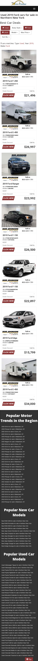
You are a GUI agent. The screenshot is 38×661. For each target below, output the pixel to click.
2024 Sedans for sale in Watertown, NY (13, 456)
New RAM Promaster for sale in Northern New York (16, 523)
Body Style (17, 28)
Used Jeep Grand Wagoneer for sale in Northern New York (19, 618)
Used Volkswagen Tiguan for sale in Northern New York (18, 565)
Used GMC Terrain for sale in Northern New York (16, 630)
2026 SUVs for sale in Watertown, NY (12, 426)
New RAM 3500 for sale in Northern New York (15, 528)
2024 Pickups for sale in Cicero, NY (12, 449)
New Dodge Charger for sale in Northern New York (16, 543)
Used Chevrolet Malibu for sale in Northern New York (17, 650)
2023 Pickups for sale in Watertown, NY (13, 466)
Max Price (25, 32)
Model (14, 32)
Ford (28, 28)
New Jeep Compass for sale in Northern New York (16, 533)
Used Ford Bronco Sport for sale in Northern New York (17, 638)
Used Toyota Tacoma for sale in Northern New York (16, 575)
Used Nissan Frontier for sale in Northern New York (16, 592)
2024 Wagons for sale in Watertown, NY (13, 454)
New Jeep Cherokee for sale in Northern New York (16, 538)
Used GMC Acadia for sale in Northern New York (16, 633)
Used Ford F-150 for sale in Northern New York (15, 635)
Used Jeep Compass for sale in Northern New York (16, 620)
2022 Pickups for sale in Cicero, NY (12, 477)
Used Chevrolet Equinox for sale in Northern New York (17, 648)
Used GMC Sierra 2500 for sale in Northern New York (17, 628)
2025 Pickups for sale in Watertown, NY (13, 436)
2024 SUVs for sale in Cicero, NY (11, 444)
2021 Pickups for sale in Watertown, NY (13, 489)
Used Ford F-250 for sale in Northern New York (15, 643)
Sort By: (5, 37)
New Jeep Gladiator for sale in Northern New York (16, 541)
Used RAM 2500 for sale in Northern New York (15, 587)
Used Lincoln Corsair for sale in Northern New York (16, 602)
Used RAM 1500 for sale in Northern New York (15, 585)
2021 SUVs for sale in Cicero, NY (11, 484)
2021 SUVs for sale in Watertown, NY (12, 487)
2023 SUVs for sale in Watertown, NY (12, 461)
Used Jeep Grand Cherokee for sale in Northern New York (18, 613)
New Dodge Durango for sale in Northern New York (16, 546)
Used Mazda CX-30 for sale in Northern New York (16, 600)
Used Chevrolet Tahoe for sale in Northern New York (17, 653)
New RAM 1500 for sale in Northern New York (15, 521)
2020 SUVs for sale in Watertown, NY (12, 494)
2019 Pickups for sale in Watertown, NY (13, 502)
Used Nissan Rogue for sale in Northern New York (16, 590)
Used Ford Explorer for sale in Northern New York (16, 640)
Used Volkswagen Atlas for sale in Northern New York (17, 567)
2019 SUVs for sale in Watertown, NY (12, 499)
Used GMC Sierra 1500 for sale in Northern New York (17, 625)
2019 (5, 32)
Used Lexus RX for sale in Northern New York (15, 605)
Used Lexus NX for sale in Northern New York (15, 608)
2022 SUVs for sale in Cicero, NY (11, 472)
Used (5, 28)
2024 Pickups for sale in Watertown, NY (13, 451)
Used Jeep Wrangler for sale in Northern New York (16, 615)
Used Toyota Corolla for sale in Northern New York (16, 577)
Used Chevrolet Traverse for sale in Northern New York (18, 655)
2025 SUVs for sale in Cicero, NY (11, 431)
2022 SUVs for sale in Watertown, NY (12, 474)
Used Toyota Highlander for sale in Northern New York (17, 572)
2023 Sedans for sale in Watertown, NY (13, 469)
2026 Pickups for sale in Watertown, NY (13, 429)
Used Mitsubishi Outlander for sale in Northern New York (18, 595)
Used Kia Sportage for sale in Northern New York (16, 610)
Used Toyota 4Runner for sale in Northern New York (17, 580)
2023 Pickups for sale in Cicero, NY (12, 464)
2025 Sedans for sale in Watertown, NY (13, 439)
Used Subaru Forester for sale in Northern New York (17, 582)
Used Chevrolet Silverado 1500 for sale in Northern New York (18, 646)
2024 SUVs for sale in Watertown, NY (12, 446)
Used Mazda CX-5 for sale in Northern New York (16, 597)
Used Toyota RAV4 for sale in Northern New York (16, 570)
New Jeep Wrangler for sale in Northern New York (16, 536)
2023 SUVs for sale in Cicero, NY (11, 459)
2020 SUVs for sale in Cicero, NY (11, 492)
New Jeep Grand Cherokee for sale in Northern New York (18, 531)
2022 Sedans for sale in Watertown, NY (13, 482)
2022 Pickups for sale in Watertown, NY (13, 479)
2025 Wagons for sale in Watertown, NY (13, 441)
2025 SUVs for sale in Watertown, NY (12, 434)
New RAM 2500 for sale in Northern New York (15, 526)
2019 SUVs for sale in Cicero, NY (11, 497)
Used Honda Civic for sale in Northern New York (16, 623)
